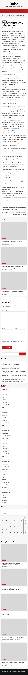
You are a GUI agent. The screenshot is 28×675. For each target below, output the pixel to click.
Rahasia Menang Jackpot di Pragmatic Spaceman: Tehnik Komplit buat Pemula (14, 212)
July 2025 (4, 391)
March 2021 (4, 479)
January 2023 (5, 425)
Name (3, 328)
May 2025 (4, 397)
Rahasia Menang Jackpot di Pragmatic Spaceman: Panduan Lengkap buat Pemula (14, 207)
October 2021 (5, 464)
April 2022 (4, 448)
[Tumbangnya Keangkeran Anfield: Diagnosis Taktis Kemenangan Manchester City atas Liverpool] (14, 652)
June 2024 (4, 420)
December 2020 (5, 487)
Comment (4, 310)
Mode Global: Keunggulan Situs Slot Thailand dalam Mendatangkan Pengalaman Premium (14, 367)
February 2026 (5, 389)
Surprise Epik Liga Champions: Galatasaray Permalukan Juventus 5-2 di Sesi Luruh (11, 363)
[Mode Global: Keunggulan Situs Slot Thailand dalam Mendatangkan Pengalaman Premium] (14, 256)
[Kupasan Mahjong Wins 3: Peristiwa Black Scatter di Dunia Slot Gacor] (14, 281)
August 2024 (5, 415)
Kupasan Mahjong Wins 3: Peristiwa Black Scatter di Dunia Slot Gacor (14, 372)
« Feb (2, 538)
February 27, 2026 (9, 244)
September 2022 (6, 435)
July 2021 (4, 471)
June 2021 (4, 474)
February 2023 (5, 422)
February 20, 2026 (9, 294)
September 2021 (6, 466)
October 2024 (5, 412)
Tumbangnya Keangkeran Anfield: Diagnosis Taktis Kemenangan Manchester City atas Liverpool (13, 380)
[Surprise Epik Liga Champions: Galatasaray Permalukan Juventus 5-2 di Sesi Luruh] (14, 231)
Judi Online (4, 513)
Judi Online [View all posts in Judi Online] (4, 20)
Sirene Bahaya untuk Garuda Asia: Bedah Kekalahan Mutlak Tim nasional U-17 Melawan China (14, 376)
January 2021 (5, 484)
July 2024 (4, 417)
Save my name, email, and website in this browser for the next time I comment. (12, 342)
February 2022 (5, 453)
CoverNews (20, 671)
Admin (4, 27)
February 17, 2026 (9, 640)
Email (16, 328)
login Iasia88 (15, 128)
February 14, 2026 (9, 665)
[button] (2, 11)
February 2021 (5, 482)
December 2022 (5, 428)
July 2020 (4, 497)
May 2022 (4, 446)
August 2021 (5, 469)
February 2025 (5, 404)
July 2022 (4, 440)
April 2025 (4, 399)
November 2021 (5, 461)
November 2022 (5, 430)
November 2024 (5, 410)
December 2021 (5, 459)
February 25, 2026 (9, 269)
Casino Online (5, 511)
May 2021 (4, 477)
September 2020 (6, 492)
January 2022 (5, 456)
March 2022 (4, 451)
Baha (13, 4)
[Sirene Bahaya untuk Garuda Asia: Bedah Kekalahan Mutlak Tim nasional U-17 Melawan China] (14, 627)
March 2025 (4, 402)
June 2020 (4, 500)
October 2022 (5, 433)
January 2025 (5, 407)
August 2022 (5, 438)
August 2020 (5, 495)
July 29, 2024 (9, 27)
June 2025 (4, 394)
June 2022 (4, 443)
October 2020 (5, 489)
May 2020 (4, 502)
